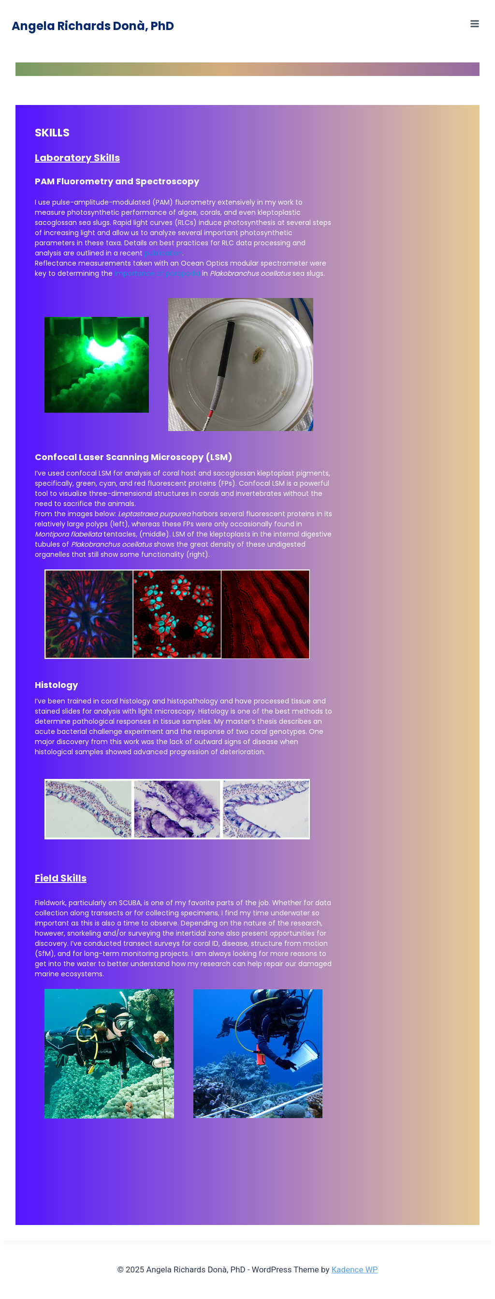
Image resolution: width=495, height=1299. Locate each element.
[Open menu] (474, 23)
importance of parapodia (157, 273)
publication (163, 253)
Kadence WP (355, 1269)
